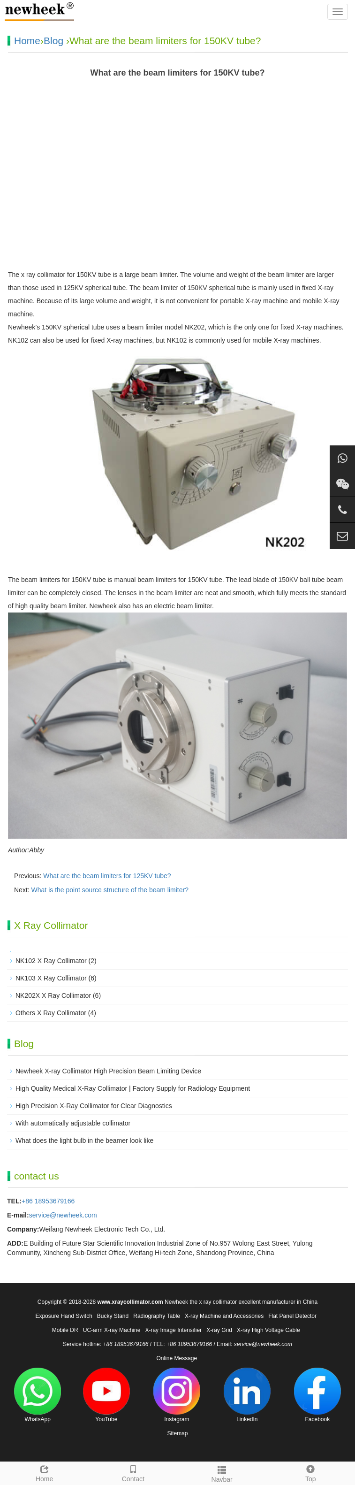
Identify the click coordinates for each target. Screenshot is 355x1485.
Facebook (317, 1395)
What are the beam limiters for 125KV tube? (107, 876)
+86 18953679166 (48, 1201)
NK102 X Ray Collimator (51, 960)
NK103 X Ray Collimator (51, 978)
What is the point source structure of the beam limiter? (110, 890)
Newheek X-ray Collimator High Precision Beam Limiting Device (108, 1071)
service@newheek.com (63, 1215)
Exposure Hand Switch (63, 1316)
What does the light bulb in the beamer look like (84, 1140)
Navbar (222, 1472)
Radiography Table (156, 1316)
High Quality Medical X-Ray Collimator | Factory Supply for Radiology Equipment (132, 1088)
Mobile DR (65, 1330)
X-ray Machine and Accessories (224, 1316)
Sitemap (177, 1433)
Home (27, 40)
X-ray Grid (219, 1330)
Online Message (176, 1358)
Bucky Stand (112, 1316)
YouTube (106, 1395)
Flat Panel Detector (292, 1316)
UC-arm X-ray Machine (112, 1330)
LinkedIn (247, 1395)
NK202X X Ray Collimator (53, 995)
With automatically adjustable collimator (72, 1123)
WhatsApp (37, 1395)
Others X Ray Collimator (50, 1013)
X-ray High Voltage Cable (268, 1330)
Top (310, 1472)
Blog (53, 40)
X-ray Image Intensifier (173, 1330)
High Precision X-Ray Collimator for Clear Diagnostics (93, 1106)
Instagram (176, 1395)
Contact (133, 1472)
